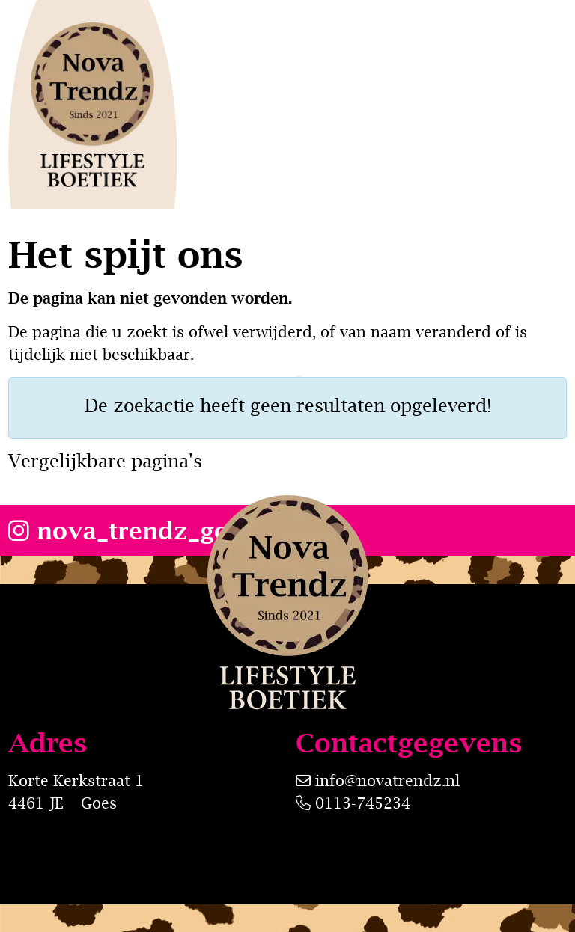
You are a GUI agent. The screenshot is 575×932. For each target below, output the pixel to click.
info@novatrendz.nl (387, 780)
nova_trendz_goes (131, 530)
